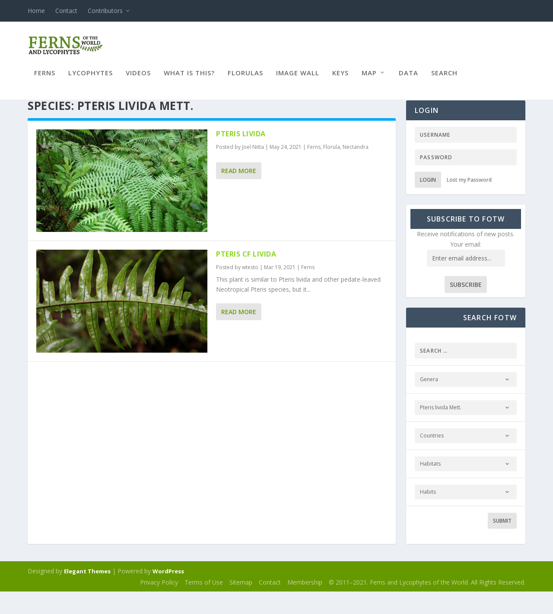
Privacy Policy (159, 605)
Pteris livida (241, 156)
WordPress (168, 594)
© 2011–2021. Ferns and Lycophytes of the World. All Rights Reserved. (427, 605)
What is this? (189, 79)
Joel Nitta (253, 169)
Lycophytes (90, 79)
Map (369, 79)
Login (428, 202)
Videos (138, 79)
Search (444, 79)
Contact (66, 10)
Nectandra (356, 169)
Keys (340, 79)
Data (408, 79)
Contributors (105, 10)
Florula (331, 169)
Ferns (44, 79)
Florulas (245, 79)
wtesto (250, 289)
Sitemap (240, 605)
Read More (238, 193)
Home (36, 10)
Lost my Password (469, 202)
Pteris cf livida (246, 276)
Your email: (465, 267)
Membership (304, 605)
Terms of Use (203, 605)
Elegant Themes (87, 594)
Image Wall (297, 79)
